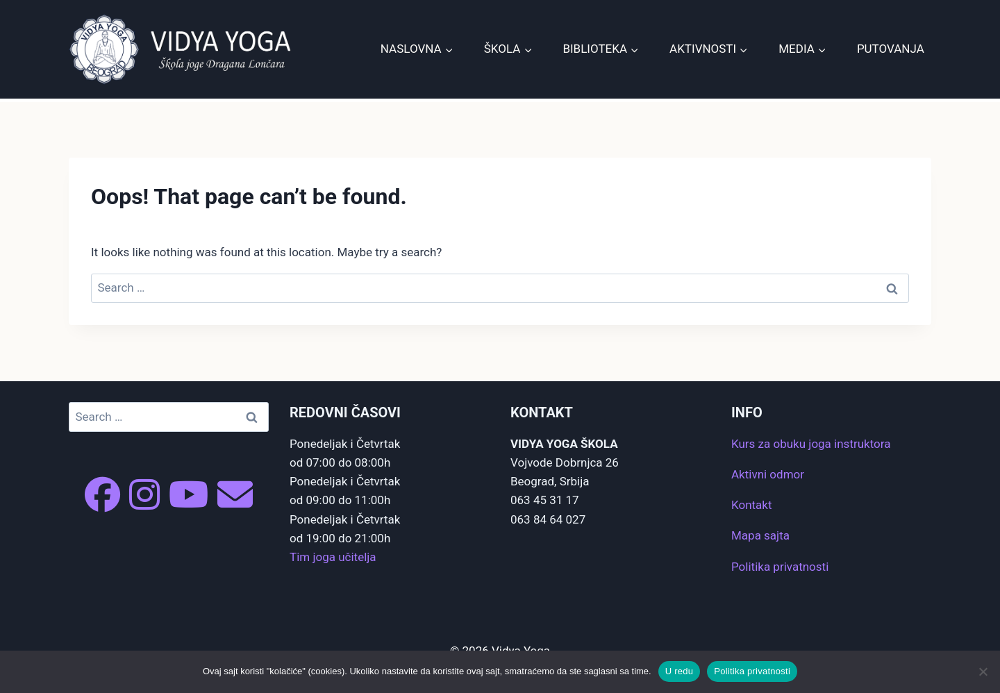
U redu (679, 671)
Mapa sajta (760, 535)
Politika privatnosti (779, 567)
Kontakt (751, 505)
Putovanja (890, 49)
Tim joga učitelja (333, 557)
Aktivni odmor (767, 474)
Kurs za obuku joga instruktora (810, 444)
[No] (983, 671)
